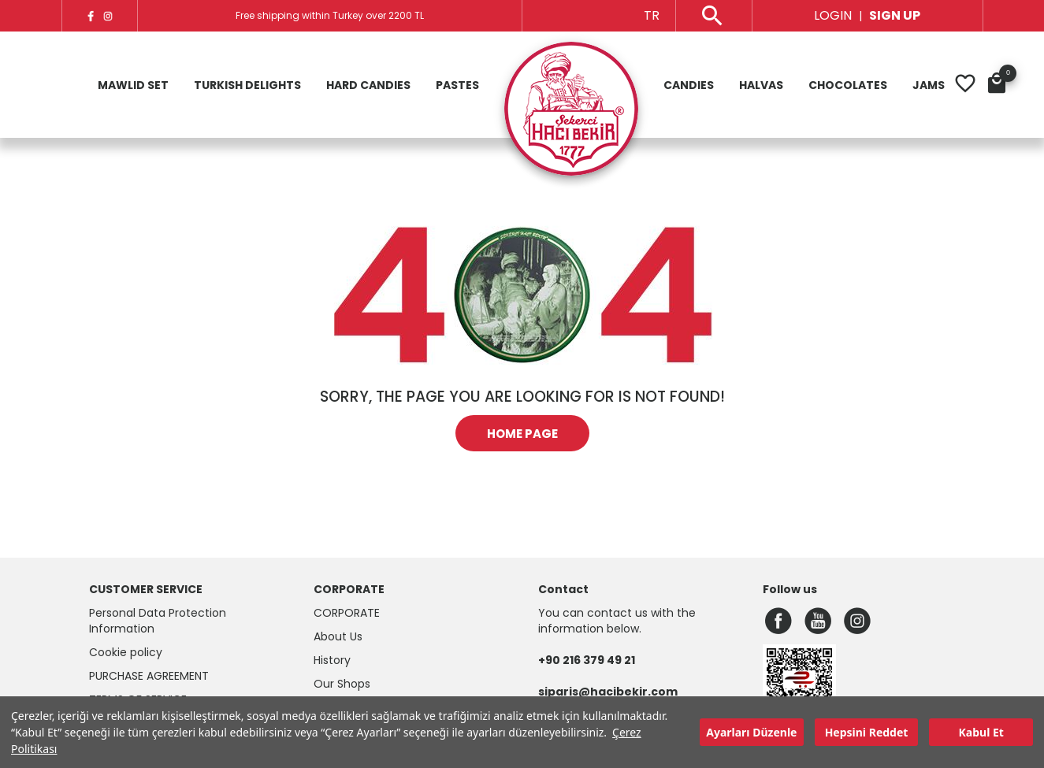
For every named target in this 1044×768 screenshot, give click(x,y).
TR (651, 15)
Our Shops (342, 684)
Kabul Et (981, 732)
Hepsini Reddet (866, 732)
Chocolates (847, 85)
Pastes (457, 85)
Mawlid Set (133, 85)
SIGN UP (894, 15)
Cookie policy (125, 652)
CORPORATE (347, 613)
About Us (338, 636)
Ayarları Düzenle (751, 732)
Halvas (761, 85)
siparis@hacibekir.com (608, 691)
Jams (928, 85)
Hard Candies (368, 85)
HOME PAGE (522, 433)
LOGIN (833, 15)
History (332, 660)
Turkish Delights (247, 85)
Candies (688, 85)
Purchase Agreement (149, 676)
